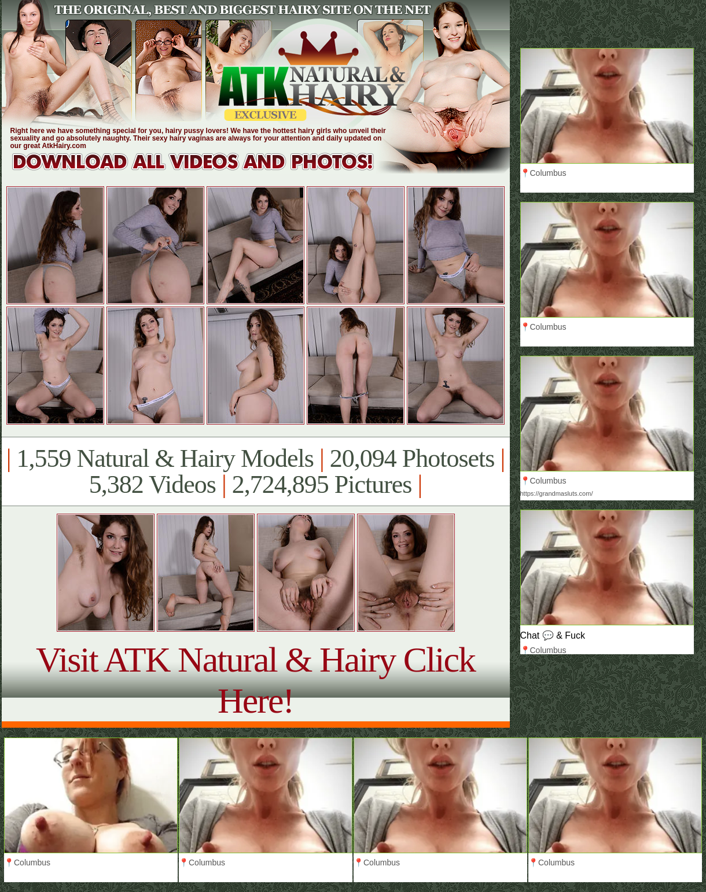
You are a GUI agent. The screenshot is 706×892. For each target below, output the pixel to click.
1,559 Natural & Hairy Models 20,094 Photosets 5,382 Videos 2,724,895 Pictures (255, 471)
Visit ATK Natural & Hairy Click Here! (255, 680)
